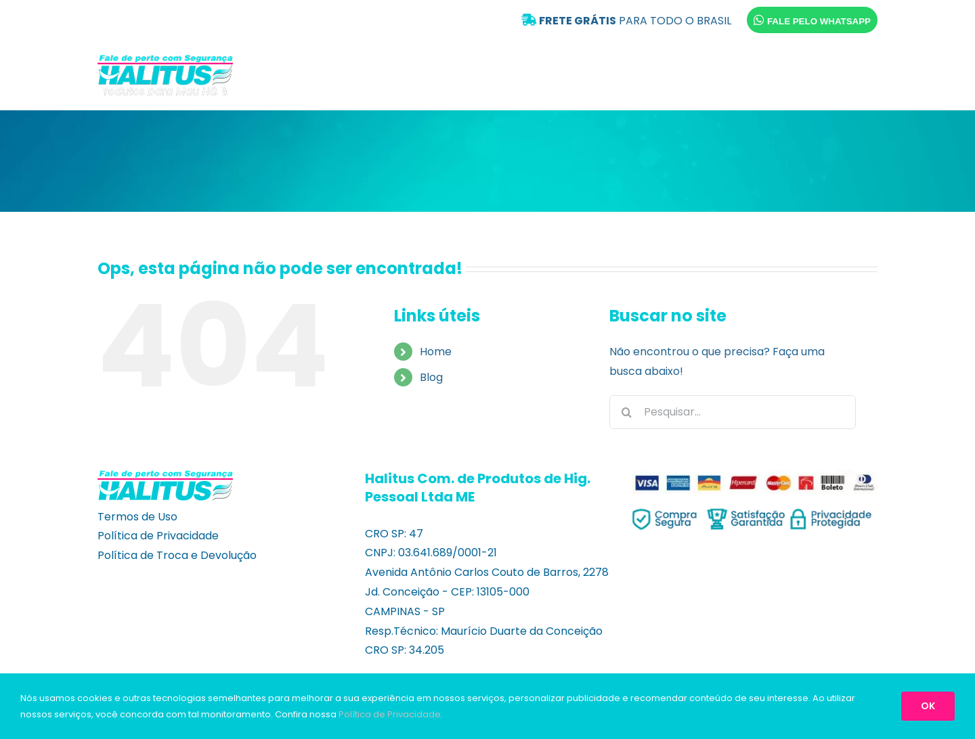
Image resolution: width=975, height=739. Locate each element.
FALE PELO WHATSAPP (812, 20)
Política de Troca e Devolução (177, 555)
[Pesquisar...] (732, 412)
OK (928, 706)
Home (436, 351)
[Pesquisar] (626, 412)
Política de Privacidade (158, 535)
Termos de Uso (137, 516)
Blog (431, 377)
